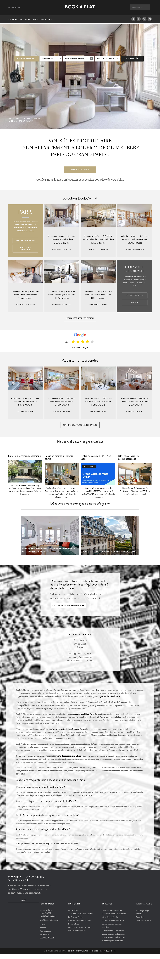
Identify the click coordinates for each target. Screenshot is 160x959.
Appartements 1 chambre (113, 935)
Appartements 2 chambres (113, 938)
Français (14, 7)
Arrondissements (74, 57)
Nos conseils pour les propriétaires (80, 446)
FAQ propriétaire (75, 922)
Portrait (139, 918)
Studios (105, 932)
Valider (132, 57)
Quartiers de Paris (110, 922)
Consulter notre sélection (80, 318)
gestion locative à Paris (110, 701)
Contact (43, 929)
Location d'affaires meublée (114, 918)
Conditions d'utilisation (78, 956)
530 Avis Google (80, 349)
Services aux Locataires (112, 915)
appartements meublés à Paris (81, 718)
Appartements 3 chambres (113, 942)
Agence (43, 932)
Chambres (47, 57)
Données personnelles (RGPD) (103, 956)
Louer (12, 19)
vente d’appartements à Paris (69, 760)
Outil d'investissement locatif (68, 610)
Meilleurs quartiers (25, 249)
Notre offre (73, 915)
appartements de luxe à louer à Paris (68, 733)
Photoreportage (142, 915)
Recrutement (45, 935)
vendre (25, 19)
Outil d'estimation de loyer (79, 932)
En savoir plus (134, 295)
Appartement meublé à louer (80, 918)
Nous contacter (42, 19)
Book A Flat (80, 9)
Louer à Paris (73, 928)
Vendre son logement (77, 935)
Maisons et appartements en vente (80, 428)
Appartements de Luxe (112, 928)
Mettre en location (80, 168)
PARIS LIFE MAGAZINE (144, 909)
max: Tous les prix (106, 57)
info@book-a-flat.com (49, 924)
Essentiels (140, 922)
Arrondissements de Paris (113, 925)
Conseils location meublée (79, 925)
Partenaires (44, 939)
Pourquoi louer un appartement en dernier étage (109, 556)
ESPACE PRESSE (47, 942)
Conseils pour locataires (112, 945)
